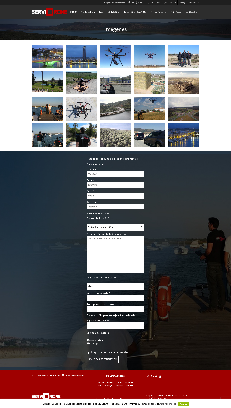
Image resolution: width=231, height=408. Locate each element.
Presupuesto (158, 12)
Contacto (191, 12)
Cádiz (119, 382)
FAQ (101, 12)
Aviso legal (95, 399)
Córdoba (129, 382)
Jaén (100, 385)
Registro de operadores (114, 2)
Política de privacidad (114, 399)
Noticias (176, 12)
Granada (119, 385)
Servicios (113, 12)
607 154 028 (169, 2)
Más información (168, 404)
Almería (129, 385)
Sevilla (101, 382)
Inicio (73, 12)
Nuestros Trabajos (134, 12)
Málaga (108, 385)
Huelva (110, 382)
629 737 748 (153, 2)
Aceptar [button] (183, 404)
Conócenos (88, 12)
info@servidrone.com (189, 2)
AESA (184, 395)
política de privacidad (116, 352)
